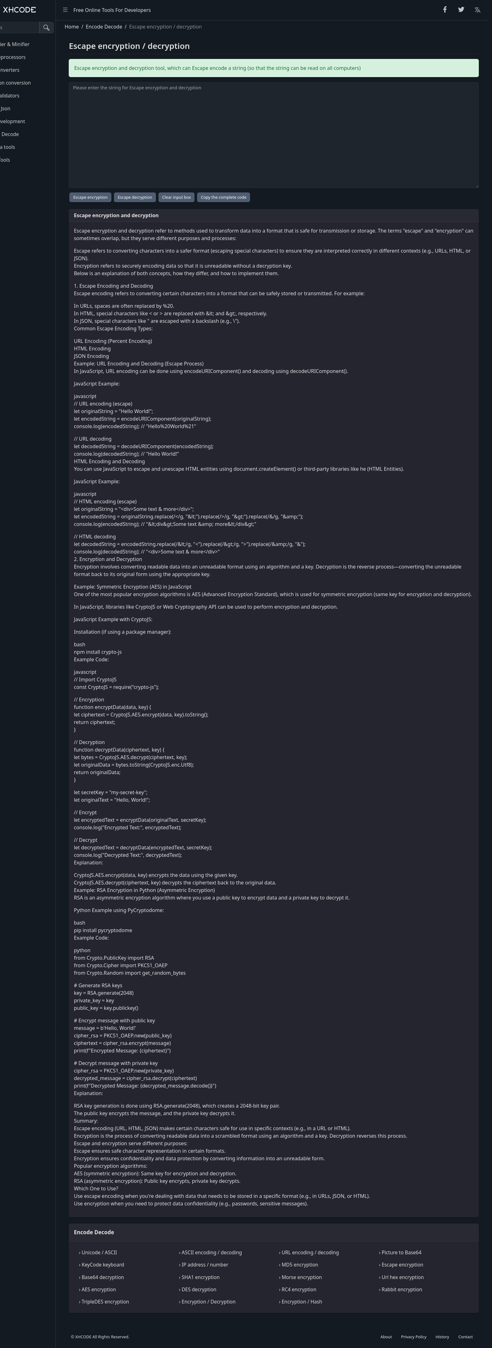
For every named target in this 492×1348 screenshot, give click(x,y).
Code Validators (24, 95)
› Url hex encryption (409, 1284)
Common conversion (30, 82)
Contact (465, 1337)
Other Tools (20, 159)
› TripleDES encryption (133, 1309)
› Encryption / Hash (315, 1309)
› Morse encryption (315, 1284)
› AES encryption (126, 1296)
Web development (27, 121)
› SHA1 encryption (221, 1284)
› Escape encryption (409, 1272)
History (442, 1337)
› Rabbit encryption (408, 1296)
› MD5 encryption (313, 1272)
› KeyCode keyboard (130, 1272)
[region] (42, 684)
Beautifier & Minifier (29, 44)
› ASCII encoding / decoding (232, 1259)
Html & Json (20, 108)
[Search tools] (35, 27)
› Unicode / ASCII (127, 1259)
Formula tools (22, 147)
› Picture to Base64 (408, 1259)
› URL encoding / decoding (324, 1259)
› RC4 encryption (312, 1296)
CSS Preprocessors (27, 57)
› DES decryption (219, 1296)
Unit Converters (24, 69)
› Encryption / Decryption (229, 1309)
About (386, 1337)
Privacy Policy (413, 1337)
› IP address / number (225, 1272)
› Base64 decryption (130, 1284)
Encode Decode (24, 134)
